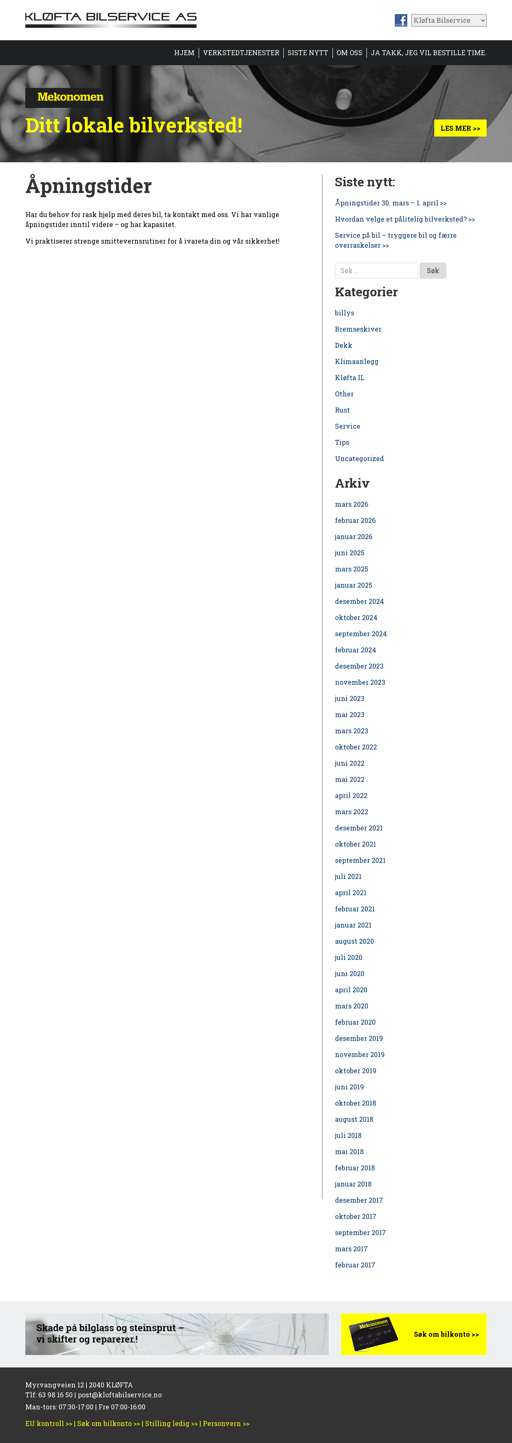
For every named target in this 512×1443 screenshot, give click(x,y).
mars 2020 (351, 1005)
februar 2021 (355, 908)
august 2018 (354, 1119)
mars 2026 (351, 504)
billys (344, 312)
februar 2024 (355, 649)
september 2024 (361, 633)
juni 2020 (349, 973)
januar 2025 (353, 585)
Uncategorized (359, 458)
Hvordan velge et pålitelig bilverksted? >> (405, 219)
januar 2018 (353, 1183)
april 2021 (351, 892)
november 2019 (360, 1054)
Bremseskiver (358, 329)
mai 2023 (349, 714)
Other (344, 393)
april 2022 (351, 795)
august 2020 (354, 941)
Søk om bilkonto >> (446, 1334)
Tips (342, 442)
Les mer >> (460, 128)
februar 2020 (355, 1022)
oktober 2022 (356, 746)
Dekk (343, 345)
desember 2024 (359, 601)
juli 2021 (348, 876)
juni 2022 (349, 763)
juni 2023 (349, 698)
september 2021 (360, 860)
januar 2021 (353, 924)
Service (347, 426)
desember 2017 (359, 1200)
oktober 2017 (356, 1216)
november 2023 (360, 682)
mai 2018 (349, 1151)
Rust (342, 409)
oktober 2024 (356, 617)
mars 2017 (351, 1248)
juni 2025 (349, 552)
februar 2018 (355, 1167)
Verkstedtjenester (241, 52)
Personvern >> (226, 1423)
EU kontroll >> (48, 1423)
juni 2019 (349, 1086)
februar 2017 (355, 1264)
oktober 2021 (355, 844)
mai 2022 (349, 779)
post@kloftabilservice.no (120, 1394)
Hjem (184, 52)
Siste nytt (308, 52)
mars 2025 (351, 568)
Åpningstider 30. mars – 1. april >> (391, 202)
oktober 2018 (355, 1103)
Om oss (349, 52)
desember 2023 (359, 666)
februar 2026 (355, 520)
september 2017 (360, 1232)
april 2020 (351, 989)
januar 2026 (353, 536)
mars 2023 (351, 730)
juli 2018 (348, 1135)
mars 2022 (351, 811)
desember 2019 (359, 1038)
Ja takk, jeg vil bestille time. (429, 52)
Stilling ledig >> (171, 1423)
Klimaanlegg (357, 361)
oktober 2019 (356, 1070)
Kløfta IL (349, 377)
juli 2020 (348, 957)
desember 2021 (359, 827)
